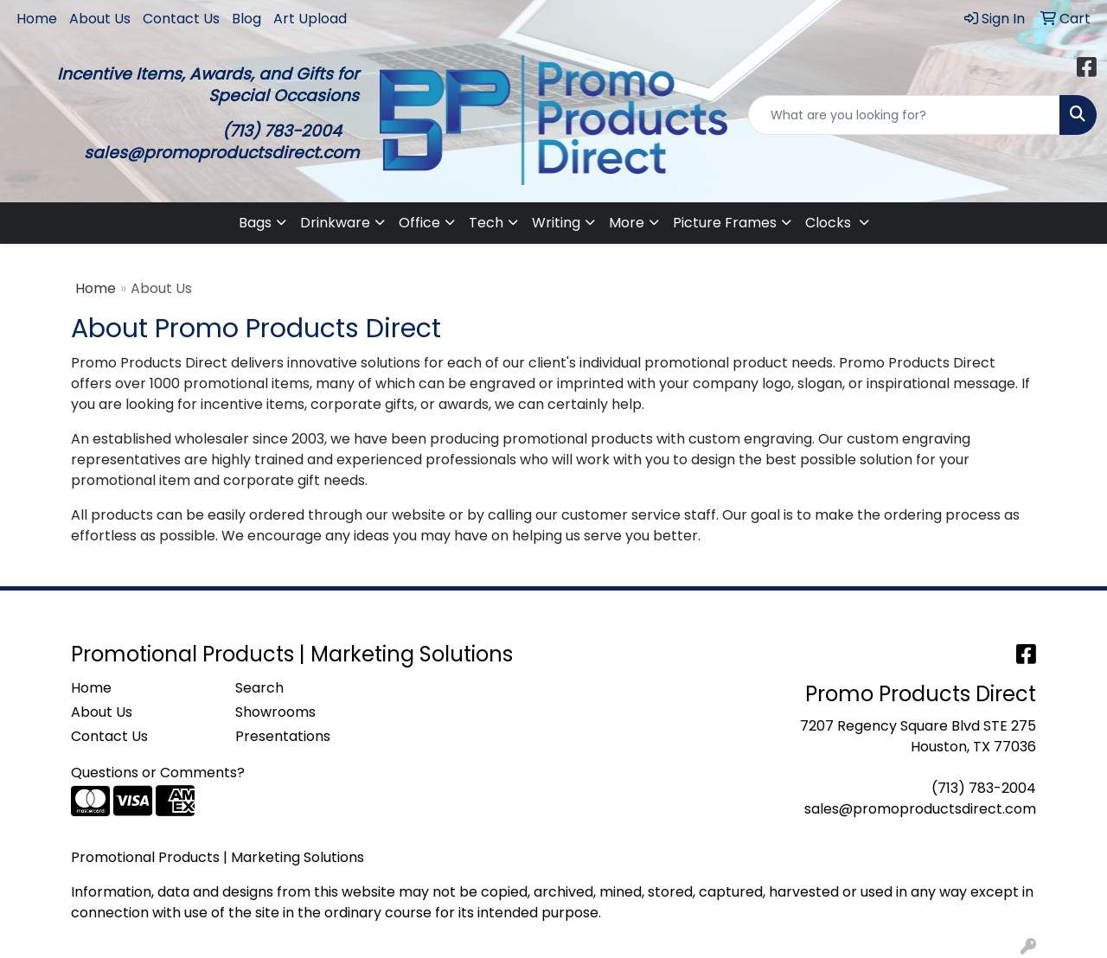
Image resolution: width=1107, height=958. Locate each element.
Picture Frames (725, 223)
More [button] (626, 223)
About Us (100, 19)
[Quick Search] (904, 115)
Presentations (282, 736)
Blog (246, 19)
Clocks (829, 223)
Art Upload (310, 19)
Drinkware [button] (335, 223)
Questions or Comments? (158, 772)
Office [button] (419, 223)
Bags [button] (255, 223)
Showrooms (275, 712)
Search (259, 688)
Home (36, 19)
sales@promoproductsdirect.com (920, 809)
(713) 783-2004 (983, 788)
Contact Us (181, 19)
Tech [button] (486, 223)
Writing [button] (556, 223)
